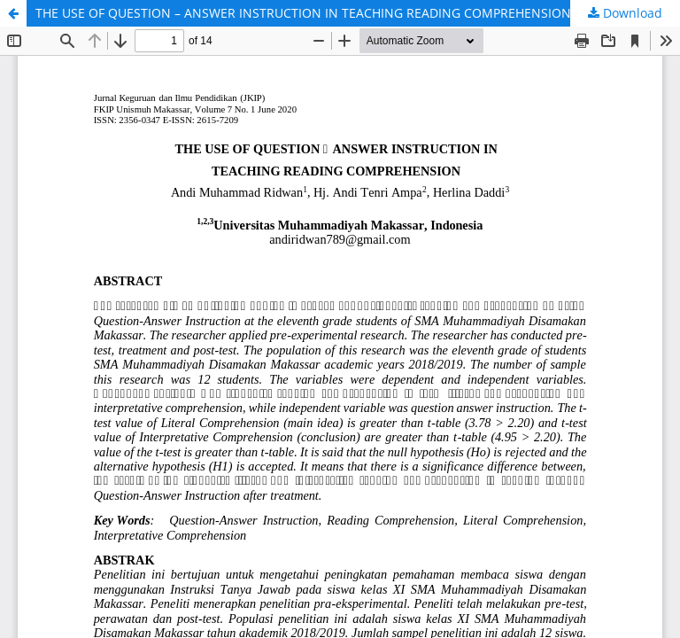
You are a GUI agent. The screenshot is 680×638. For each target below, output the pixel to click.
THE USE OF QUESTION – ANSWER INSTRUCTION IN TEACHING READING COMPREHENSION (303, 12)
